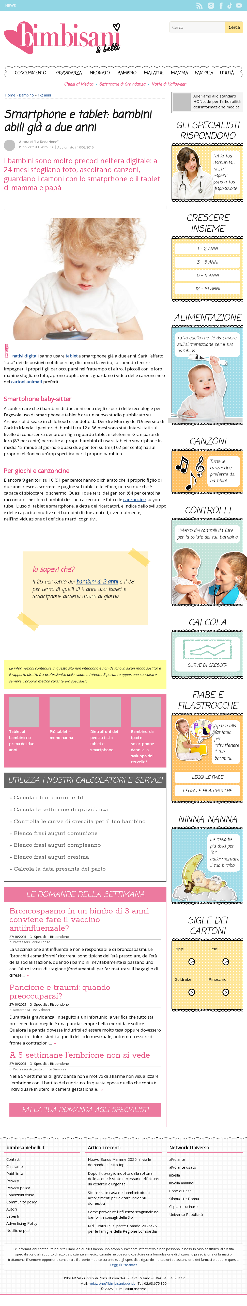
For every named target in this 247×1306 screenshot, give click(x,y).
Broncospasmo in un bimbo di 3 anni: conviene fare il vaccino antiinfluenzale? (79, 920)
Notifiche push (19, 1230)
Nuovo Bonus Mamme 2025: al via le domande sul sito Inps (119, 1162)
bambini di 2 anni (97, 582)
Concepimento (30, 73)
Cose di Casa (180, 1190)
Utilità (227, 73)
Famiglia (204, 73)
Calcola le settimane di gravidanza (61, 809)
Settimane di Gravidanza (122, 84)
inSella (174, 1175)
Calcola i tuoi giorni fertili (49, 797)
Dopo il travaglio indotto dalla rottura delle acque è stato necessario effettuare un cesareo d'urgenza (124, 1178)
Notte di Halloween (168, 84)
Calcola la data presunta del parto (60, 869)
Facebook (221, 5)
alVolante (177, 1159)
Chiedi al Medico (78, 84)
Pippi (179, 949)
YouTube (238, 5)
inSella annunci (181, 1182)
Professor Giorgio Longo (31, 942)
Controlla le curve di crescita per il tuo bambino (80, 821)
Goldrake (183, 980)
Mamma (179, 73)
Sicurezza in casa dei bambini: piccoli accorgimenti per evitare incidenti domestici (119, 1198)
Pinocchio (217, 980)
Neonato (100, 73)
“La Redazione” (46, 141)
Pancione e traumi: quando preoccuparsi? (59, 992)
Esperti (12, 1216)
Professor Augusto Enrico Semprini (40, 1069)
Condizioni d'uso (20, 1194)
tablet (72, 356)
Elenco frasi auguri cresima (51, 857)
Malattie (153, 73)
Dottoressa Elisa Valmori (31, 1009)
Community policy (21, 1201)
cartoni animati (26, 382)
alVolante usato (182, 1167)
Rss (199, 5)
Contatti (13, 1159)
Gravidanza (69, 73)
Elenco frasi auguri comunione (56, 833)
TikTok (229, 5)
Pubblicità (14, 1173)
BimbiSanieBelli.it (62, 38)
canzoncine (134, 499)
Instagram (211, 5)
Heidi (213, 949)
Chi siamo (14, 1166)
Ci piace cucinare (183, 1206)
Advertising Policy (21, 1223)
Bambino (127, 73)
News (10, 5)
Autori (11, 1209)
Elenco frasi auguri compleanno (57, 845)
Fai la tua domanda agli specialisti (85, 1110)
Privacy (12, 1180)
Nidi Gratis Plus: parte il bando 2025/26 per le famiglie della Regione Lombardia (122, 1228)
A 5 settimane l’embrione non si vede (79, 1055)
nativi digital (25, 356)
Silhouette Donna (184, 1198)
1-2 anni (44, 95)
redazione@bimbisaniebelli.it (112, 1283)
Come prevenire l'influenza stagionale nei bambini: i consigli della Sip (123, 1214)
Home (10, 95)
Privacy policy (18, 1187)
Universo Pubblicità (186, 1214)
